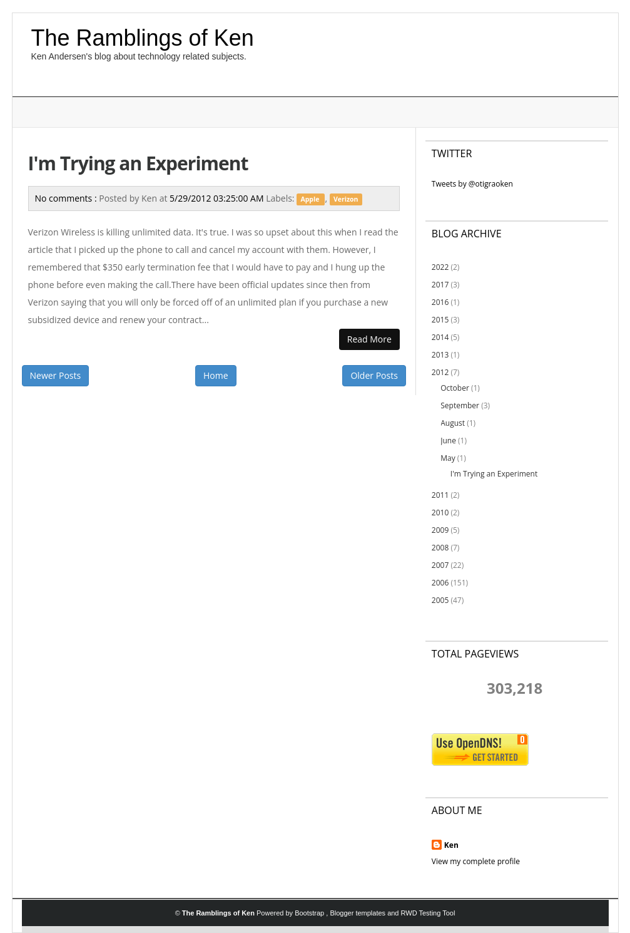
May (447, 458)
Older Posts (373, 375)
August (452, 423)
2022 (440, 267)
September (459, 405)
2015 (440, 319)
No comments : (67, 198)
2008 (440, 547)
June (448, 440)
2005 (440, 600)
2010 (440, 512)
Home (215, 375)
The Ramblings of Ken (142, 38)
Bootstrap (310, 913)
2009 (440, 530)
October (454, 388)
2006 (440, 582)
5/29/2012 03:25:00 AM (218, 198)
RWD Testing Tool (428, 913)
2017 (440, 284)
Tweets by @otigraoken (472, 183)
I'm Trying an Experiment (138, 163)
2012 (440, 372)
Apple (310, 199)
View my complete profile (476, 861)
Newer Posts (55, 375)
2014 (440, 337)
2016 (440, 302)
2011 (440, 495)
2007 (440, 565)
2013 (440, 354)
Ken (451, 845)
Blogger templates (358, 913)
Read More (369, 339)
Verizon (345, 199)
